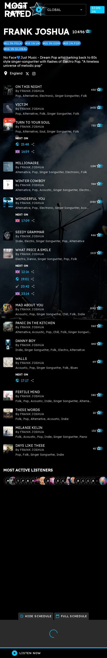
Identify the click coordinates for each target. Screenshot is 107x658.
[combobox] (65, 9)
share (32, 144)
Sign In (97, 9)
